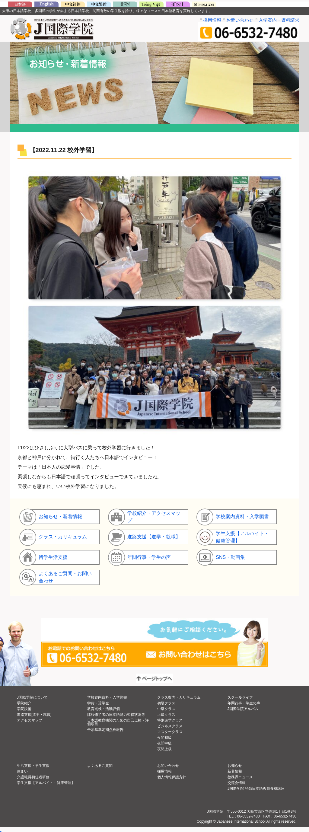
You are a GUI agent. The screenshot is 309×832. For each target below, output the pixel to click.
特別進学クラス (170, 720)
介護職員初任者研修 (33, 777)
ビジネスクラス (170, 726)
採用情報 (212, 20)
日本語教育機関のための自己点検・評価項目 (118, 722)
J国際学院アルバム (243, 709)
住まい (22, 771)
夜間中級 (164, 743)
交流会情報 (237, 783)
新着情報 (235, 771)
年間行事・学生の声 (244, 703)
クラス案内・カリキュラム (179, 697)
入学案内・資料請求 (279, 20)
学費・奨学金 (98, 703)
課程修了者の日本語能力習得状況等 (116, 714)
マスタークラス (170, 732)
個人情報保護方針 (171, 777)
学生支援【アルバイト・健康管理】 (46, 783)
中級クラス (166, 709)
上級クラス (166, 714)
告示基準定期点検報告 (105, 730)
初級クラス (166, 703)
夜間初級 (164, 737)
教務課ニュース (240, 777)
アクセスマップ (29, 720)
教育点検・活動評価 (103, 709)
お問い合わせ (239, 20)
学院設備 (24, 709)
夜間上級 (164, 749)
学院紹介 (24, 703)
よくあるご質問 (100, 765)
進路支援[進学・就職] (34, 714)
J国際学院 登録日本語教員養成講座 (256, 788)
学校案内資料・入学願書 (107, 697)
